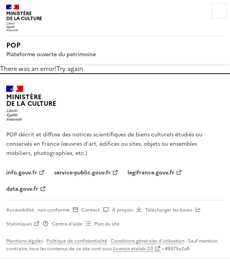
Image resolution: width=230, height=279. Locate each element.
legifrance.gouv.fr (151, 173)
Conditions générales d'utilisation (147, 241)
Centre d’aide (67, 223)
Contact (91, 210)
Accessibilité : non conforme (38, 210)
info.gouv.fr (21, 173)
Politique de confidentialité (76, 241)
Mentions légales (24, 241)
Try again (69, 68)
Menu (219, 11)
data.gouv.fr (22, 189)
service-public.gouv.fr (82, 173)
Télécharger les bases (168, 210)
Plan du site (106, 223)
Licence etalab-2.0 (133, 248)
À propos (122, 210)
